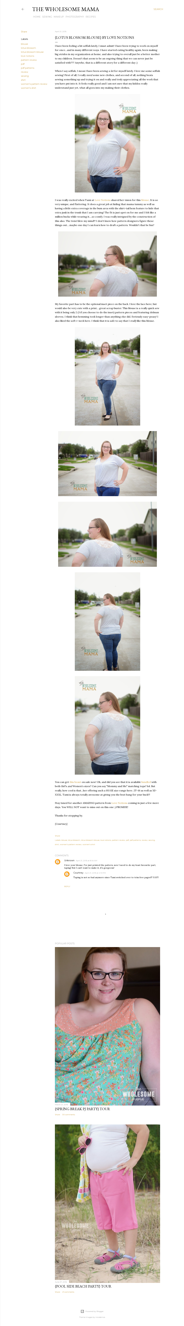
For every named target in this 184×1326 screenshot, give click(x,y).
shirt (23, 80)
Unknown (69, 860)
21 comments (68, 1292)
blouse (24, 44)
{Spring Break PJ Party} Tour (82, 1108)
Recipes (90, 16)
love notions (27, 56)
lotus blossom (28, 48)
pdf (23, 64)
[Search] (158, 9)
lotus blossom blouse (32, 52)
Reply (67, 886)
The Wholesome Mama (65, 9)
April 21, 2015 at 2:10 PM (95, 873)
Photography (73, 16)
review (24, 72)
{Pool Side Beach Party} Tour (83, 1286)
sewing (25, 76)
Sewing (46, 16)
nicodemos (100, 1317)
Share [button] (24, 31)
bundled (146, 782)
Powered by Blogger (92, 1311)
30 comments (68, 1114)
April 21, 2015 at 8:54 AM (86, 860)
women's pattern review (34, 84)
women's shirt (28, 88)
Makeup (58, 16)
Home (35, 16)
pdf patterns (27, 68)
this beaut (75, 782)
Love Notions (103, 200)
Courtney (78, 872)
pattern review (29, 60)
